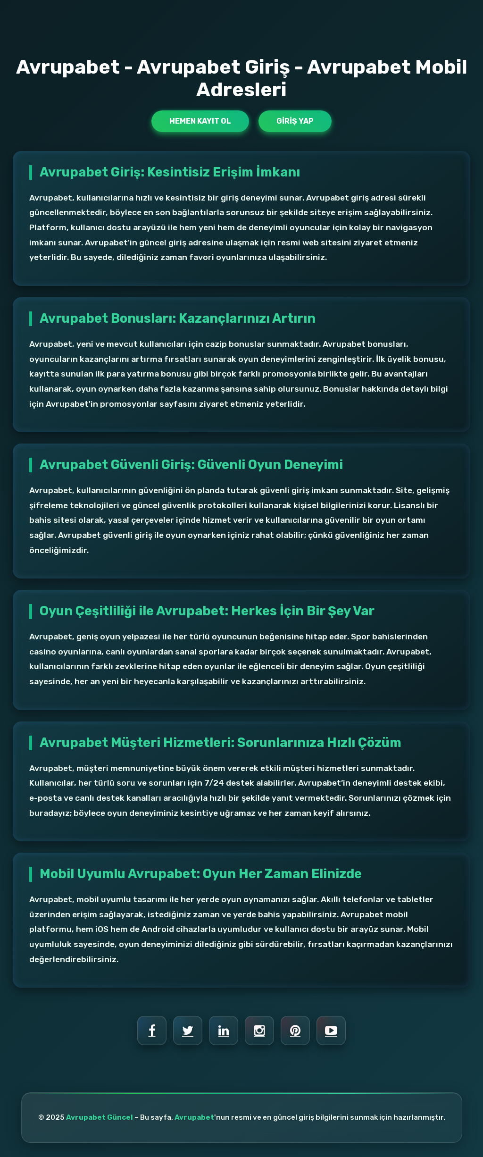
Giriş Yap (295, 121)
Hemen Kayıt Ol (200, 121)
